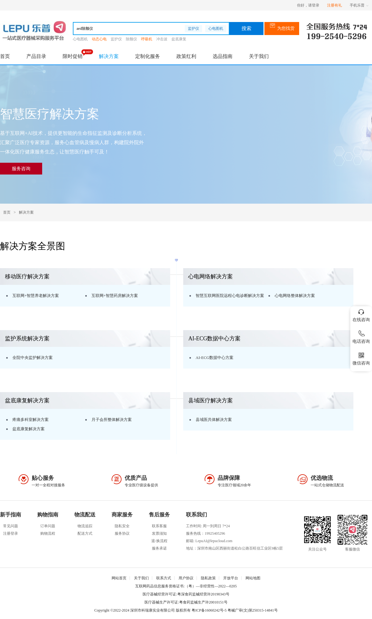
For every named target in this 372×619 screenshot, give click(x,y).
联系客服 (159, 526)
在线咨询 (361, 314)
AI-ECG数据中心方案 (214, 357)
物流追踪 (85, 526)
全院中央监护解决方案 (32, 357)
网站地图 (253, 578)
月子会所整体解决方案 (111, 419)
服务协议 (122, 533)
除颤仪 (131, 39)
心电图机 (215, 28)
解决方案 (109, 56)
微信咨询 (361, 357)
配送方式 (85, 533)
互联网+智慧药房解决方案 (114, 295)
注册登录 (10, 533)
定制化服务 (147, 56)
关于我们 (259, 56)
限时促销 (72, 56)
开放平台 (230, 578)
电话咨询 (361, 336)
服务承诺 (159, 548)
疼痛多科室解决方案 (30, 419)
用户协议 (186, 578)
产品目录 (36, 56)
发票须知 (159, 533)
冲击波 (161, 39)
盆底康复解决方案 (28, 429)
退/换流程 (159, 541)
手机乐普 (359, 5)
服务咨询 (21, 168)
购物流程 (47, 533)
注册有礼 (334, 5)
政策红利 (186, 56)
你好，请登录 (308, 5)
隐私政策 (208, 578)
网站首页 (119, 578)
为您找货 (281, 28)
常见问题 (10, 526)
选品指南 (222, 56)
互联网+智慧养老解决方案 (35, 295)
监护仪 (193, 28)
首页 (5, 56)
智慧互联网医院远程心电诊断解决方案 (230, 295)
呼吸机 (146, 39)
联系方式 (163, 578)
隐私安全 (122, 526)
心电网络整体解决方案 (295, 295)
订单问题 (47, 526)
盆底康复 (178, 39)
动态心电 (99, 39)
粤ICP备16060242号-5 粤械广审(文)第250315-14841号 (235, 610)
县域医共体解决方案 (214, 419)
